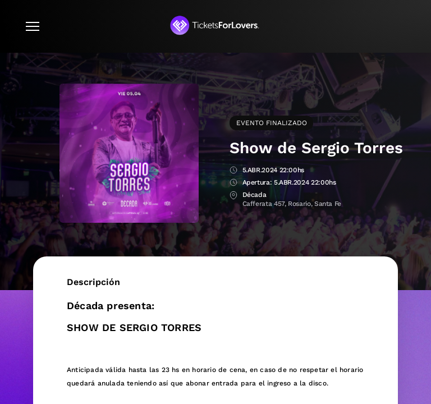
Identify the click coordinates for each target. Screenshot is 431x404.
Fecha (233, 171)
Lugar (233, 195)
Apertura (233, 183)
